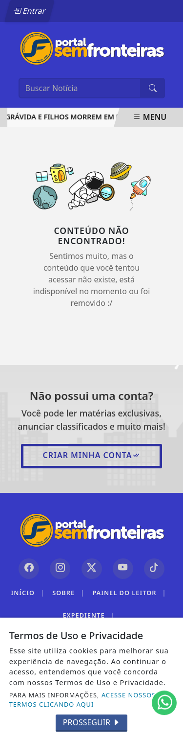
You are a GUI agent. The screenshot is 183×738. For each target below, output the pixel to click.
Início (27, 593)
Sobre (68, 593)
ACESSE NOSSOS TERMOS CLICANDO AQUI (82, 700)
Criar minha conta (91, 455)
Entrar (29, 10)
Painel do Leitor (129, 593)
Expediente (88, 615)
